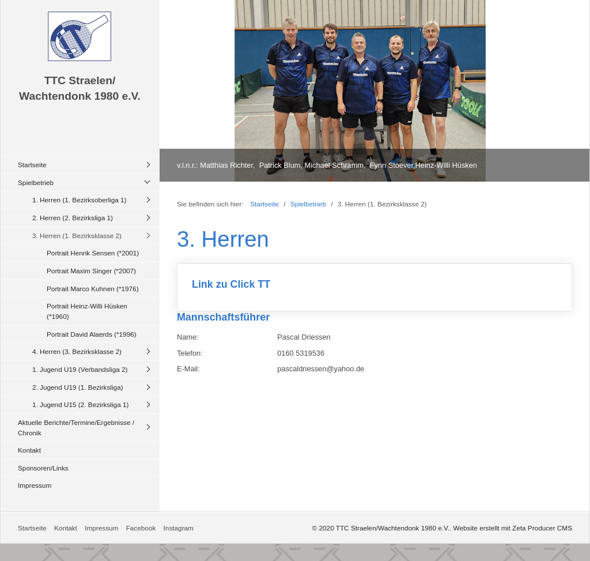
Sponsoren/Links (43, 468)
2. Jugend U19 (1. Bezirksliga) (77, 387)
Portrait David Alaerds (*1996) (92, 334)
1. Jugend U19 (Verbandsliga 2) (79, 369)
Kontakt (29, 450)
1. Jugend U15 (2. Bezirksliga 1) (80, 404)
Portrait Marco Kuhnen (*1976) (93, 288)
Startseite (32, 164)
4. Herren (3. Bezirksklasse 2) (77, 351)
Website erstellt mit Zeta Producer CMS (512, 528)
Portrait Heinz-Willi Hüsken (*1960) (87, 311)
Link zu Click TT (374, 287)
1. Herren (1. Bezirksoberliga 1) (79, 200)
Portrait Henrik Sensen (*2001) (93, 253)
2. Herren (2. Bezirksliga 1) (72, 217)
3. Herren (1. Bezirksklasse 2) (77, 235)
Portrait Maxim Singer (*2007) (91, 270)
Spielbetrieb (36, 182)
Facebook (141, 528)
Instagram (179, 528)
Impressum (34, 485)
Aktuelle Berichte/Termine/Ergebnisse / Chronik (76, 427)
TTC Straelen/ (80, 80)
